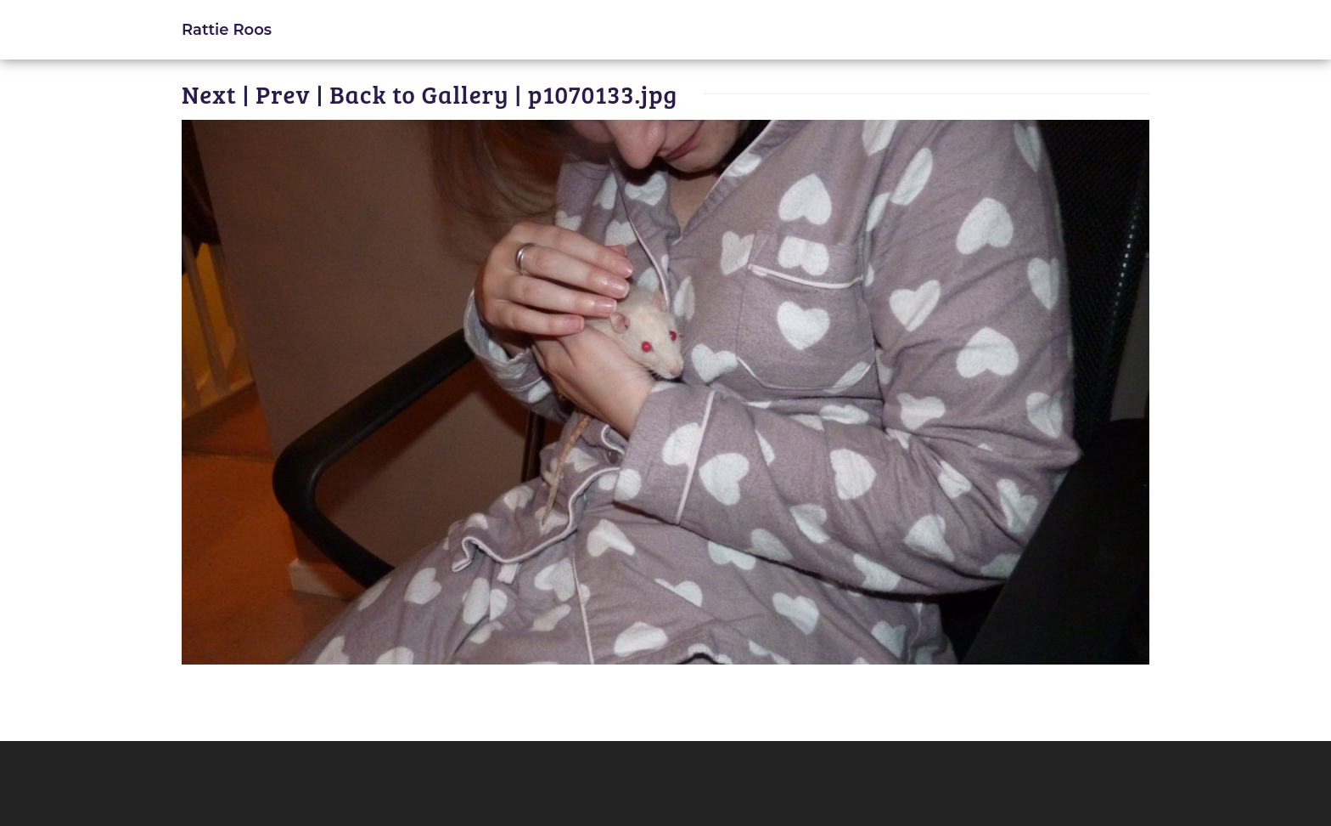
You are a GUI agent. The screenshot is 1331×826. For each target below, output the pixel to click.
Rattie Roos (227, 29)
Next (209, 93)
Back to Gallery (418, 93)
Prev (283, 93)
